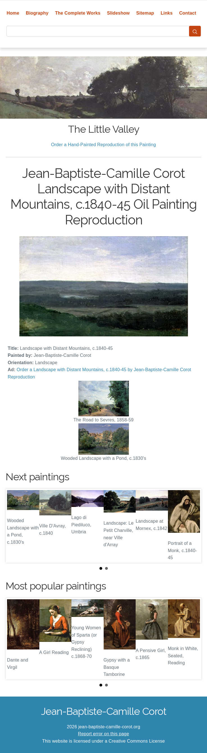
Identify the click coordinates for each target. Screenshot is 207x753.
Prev (14, 525)
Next (192, 525)
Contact (187, 13)
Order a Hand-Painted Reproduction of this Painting (103, 144)
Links (167, 13)
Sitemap (145, 13)
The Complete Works (78, 13)
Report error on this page (103, 733)
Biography (37, 13)
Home (12, 13)
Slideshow (118, 13)
